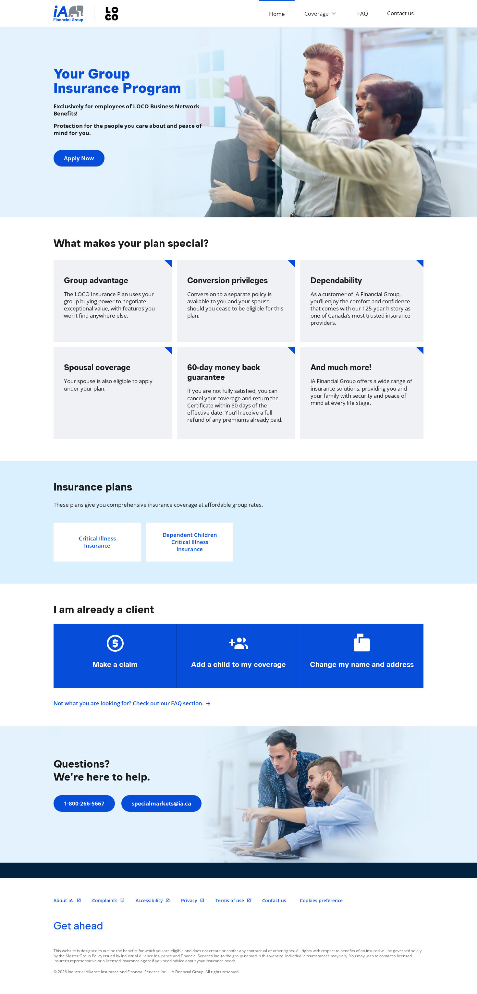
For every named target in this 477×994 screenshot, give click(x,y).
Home (277, 14)
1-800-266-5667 (84, 803)
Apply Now (79, 158)
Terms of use (233, 900)
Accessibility (153, 900)
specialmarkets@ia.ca (161, 803)
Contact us (400, 13)
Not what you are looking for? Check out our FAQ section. (131, 703)
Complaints (108, 900)
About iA (67, 900)
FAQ (362, 13)
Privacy (192, 900)
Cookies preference (321, 900)
